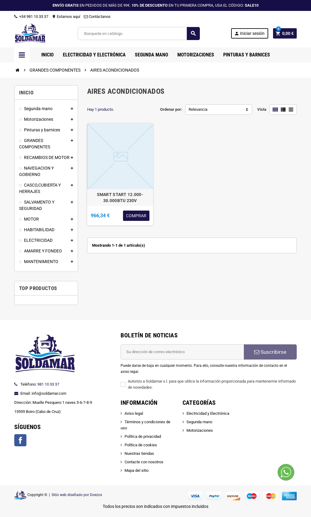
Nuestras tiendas (139, 453)
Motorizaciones (199, 430)
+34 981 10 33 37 (31, 16)
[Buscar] (139, 33)
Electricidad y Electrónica (207, 413)
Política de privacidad (143, 436)
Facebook (20, 440)
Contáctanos (97, 16)
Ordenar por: (171, 109)
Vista (261, 109)
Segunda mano (199, 422)
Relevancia (198, 109)
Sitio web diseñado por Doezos (77, 495)
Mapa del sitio (137, 470)
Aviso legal (134, 413)
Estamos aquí (66, 16)
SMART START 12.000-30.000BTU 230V (120, 197)
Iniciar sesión (249, 33)
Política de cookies (141, 445)
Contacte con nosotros (144, 462)
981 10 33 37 (48, 384)
